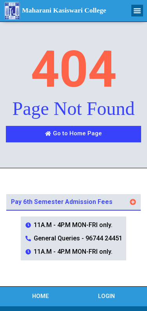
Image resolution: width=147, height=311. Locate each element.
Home (40, 296)
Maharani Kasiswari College (64, 10)
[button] (137, 10)
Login (106, 296)
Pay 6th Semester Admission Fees (62, 202)
